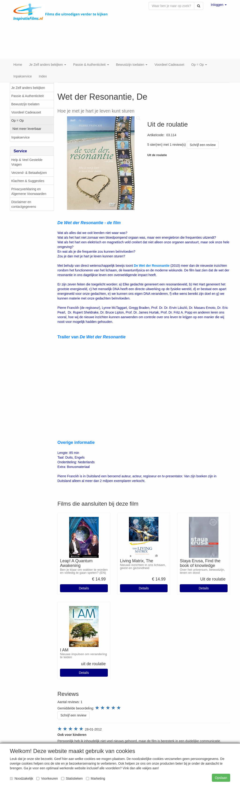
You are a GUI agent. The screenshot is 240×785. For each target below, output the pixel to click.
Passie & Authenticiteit (27, 85)
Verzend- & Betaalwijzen (29, 161)
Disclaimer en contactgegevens (23, 193)
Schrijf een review (203, 133)
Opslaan (221, 778)
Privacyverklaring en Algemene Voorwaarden (28, 180)
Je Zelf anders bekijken (28, 76)
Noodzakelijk (21, 778)
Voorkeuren (47, 778)
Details (84, 577)
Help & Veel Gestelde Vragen (26, 151)
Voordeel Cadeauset (26, 101)
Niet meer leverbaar (26, 117)
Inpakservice (20, 126)
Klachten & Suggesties (27, 170)
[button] (218, 4)
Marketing (95, 778)
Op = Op (17, 109)
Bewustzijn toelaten (25, 93)
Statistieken (72, 778)
